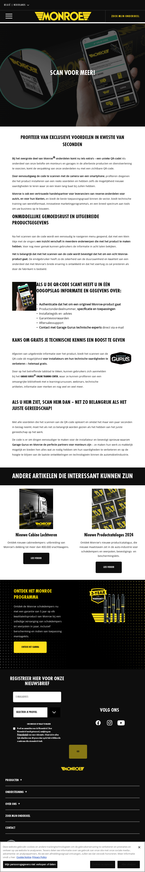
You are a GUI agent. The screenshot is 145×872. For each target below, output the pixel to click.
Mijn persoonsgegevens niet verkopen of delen (30, 864)
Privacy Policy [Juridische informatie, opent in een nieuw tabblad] (39, 857)
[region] (72, 857)
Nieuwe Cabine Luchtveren (36, 535)
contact (10, 828)
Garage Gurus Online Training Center (39, 376)
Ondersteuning (16, 792)
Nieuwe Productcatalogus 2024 (108, 535)
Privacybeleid (46, 732)
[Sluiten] (139, 847)
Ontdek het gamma (30, 647)
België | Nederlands (15, 5)
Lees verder (36, 558)
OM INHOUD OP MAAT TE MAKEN (39, 724)
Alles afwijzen (129, 864)
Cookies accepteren (102, 864)
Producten (14, 780)
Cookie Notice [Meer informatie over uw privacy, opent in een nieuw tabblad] (23, 857)
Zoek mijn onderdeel (17, 816)
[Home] (59, 16)
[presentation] (40, 752)
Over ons (13, 804)
